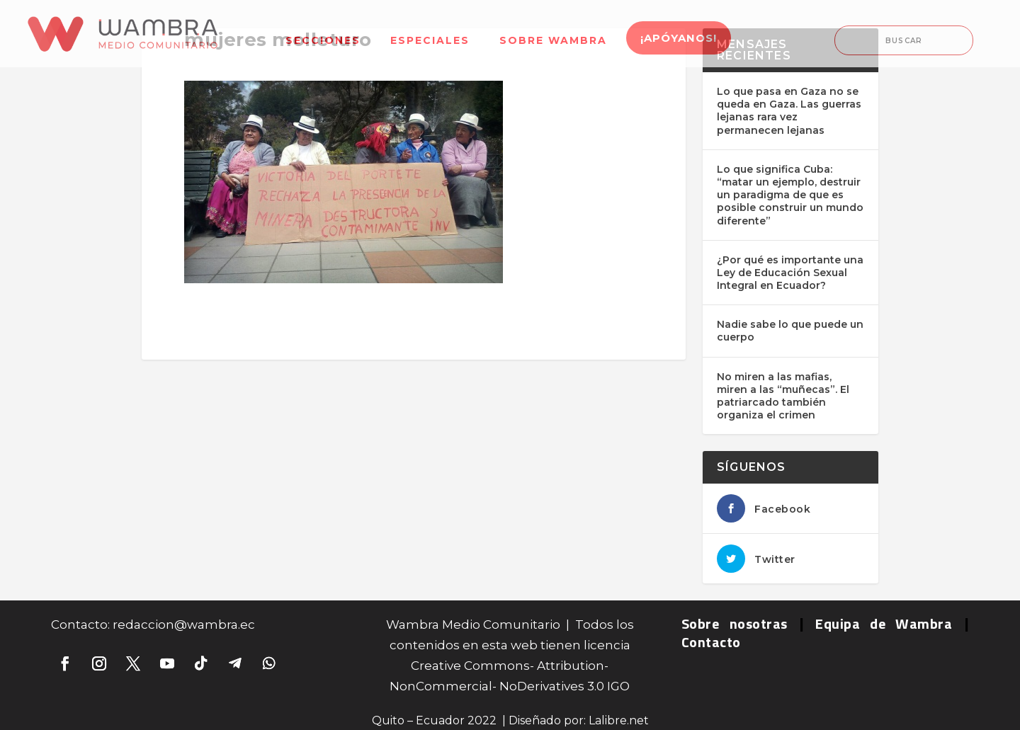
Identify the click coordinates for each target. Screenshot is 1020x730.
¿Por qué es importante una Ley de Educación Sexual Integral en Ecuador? (790, 272)
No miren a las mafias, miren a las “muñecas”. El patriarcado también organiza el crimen (783, 396)
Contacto (711, 642)
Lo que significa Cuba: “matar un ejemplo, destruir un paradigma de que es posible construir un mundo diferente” (790, 195)
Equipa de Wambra (883, 623)
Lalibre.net (619, 720)
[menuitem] (323, 31)
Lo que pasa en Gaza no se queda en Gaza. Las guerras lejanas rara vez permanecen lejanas (789, 111)
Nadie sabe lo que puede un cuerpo (790, 330)
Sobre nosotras (734, 623)
